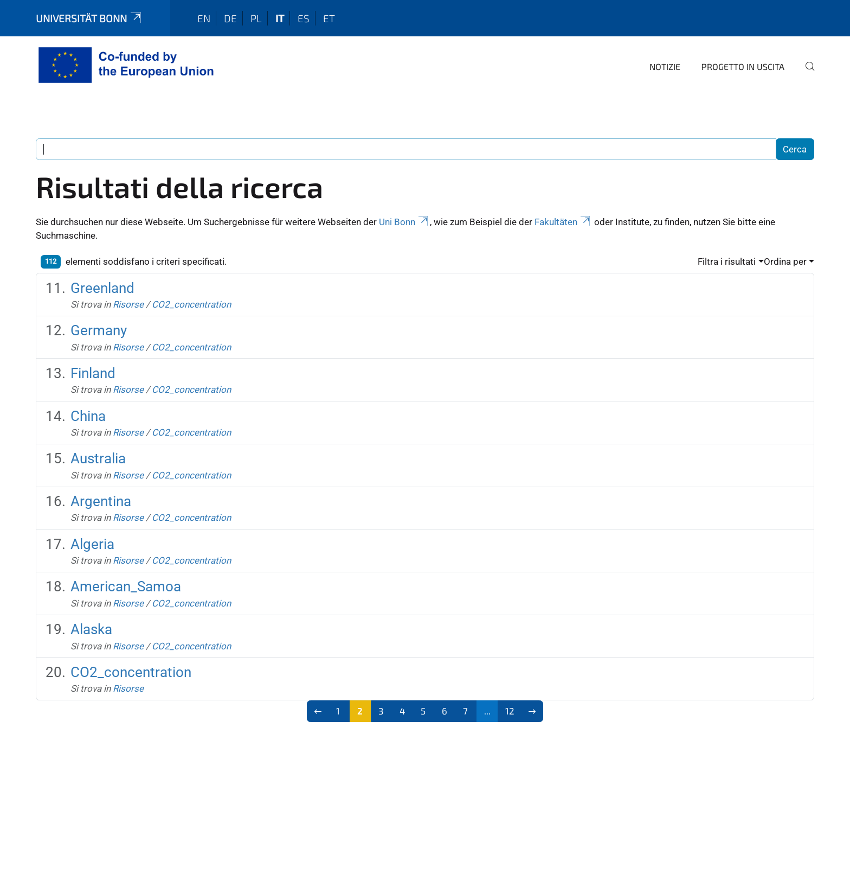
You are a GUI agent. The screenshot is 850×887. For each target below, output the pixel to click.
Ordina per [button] (785, 261)
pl (256, 18)
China (88, 416)
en (203, 18)
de (230, 18)
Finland (92, 373)
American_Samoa (125, 586)
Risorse (128, 304)
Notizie (664, 66)
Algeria (92, 544)
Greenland (102, 288)
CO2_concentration (191, 304)
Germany (98, 330)
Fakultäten (563, 221)
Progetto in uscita (742, 66)
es (304, 18)
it (279, 18)
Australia (98, 458)
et (329, 18)
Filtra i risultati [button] (727, 261)
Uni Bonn (404, 221)
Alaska (91, 629)
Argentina (100, 501)
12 (509, 710)
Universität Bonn (89, 18)
